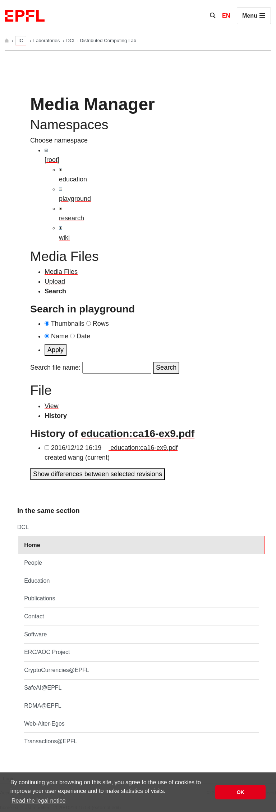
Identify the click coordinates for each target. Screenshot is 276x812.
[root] (52, 159)
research (71, 218)
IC (20, 40)
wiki (64, 237)
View (52, 406)
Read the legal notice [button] (38, 801)
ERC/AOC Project (47, 652)
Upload (55, 281)
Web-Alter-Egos (44, 724)
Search (166, 367)
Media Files (61, 271)
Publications (39, 598)
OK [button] (240, 792)
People (33, 563)
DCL (23, 527)
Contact (34, 616)
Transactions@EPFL (50, 741)
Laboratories (47, 40)
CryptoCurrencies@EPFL (56, 670)
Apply (55, 349)
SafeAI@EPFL (42, 688)
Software (35, 634)
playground (75, 198)
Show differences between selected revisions (97, 474)
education (73, 179)
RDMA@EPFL (42, 706)
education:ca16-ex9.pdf (137, 433)
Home (32, 545)
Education (37, 581)
